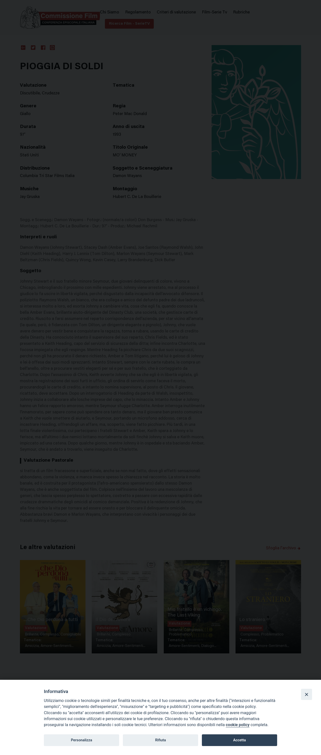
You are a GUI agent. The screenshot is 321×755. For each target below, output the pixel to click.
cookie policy (237, 724)
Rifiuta (160, 740)
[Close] (306, 694)
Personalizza (81, 740)
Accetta (239, 740)
